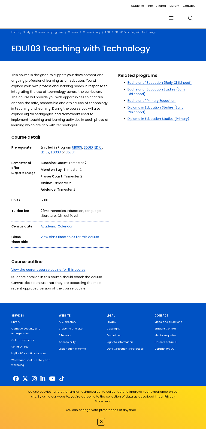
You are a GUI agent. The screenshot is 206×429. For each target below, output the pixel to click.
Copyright (113, 328)
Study (26, 32)
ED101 (98, 147)
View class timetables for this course (70, 237)
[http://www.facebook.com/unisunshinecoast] (16, 379)
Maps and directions (168, 322)
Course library (91, 32)
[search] (191, 18)
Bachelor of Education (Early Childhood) (159, 83)
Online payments (22, 340)
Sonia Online (19, 346)
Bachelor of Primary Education (151, 101)
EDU (107, 32)
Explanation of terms (72, 349)
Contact (189, 6)
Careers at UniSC (165, 342)
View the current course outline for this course (48, 269)
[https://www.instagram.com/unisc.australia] (34, 379)
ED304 (71, 152)
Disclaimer (114, 335)
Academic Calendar (57, 226)
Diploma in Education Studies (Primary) (158, 119)
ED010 (88, 147)
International (157, 6)
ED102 (45, 152)
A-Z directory (67, 322)
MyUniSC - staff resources (28, 353)
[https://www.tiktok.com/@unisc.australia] (61, 379)
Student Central (165, 328)
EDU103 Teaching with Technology (135, 32)
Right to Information (120, 342)
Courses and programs (49, 32)
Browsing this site (70, 328)
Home (14, 32)
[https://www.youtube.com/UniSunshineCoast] (52, 379)
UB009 (77, 147)
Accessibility (67, 342)
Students (137, 6)
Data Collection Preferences (125, 349)
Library (174, 6)
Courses (73, 32)
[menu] (171, 18)
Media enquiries (165, 335)
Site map (64, 335)
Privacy (111, 322)
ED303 (56, 152)
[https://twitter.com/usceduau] (25, 379)
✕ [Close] (101, 421)
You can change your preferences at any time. (101, 410)
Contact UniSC (164, 349)
